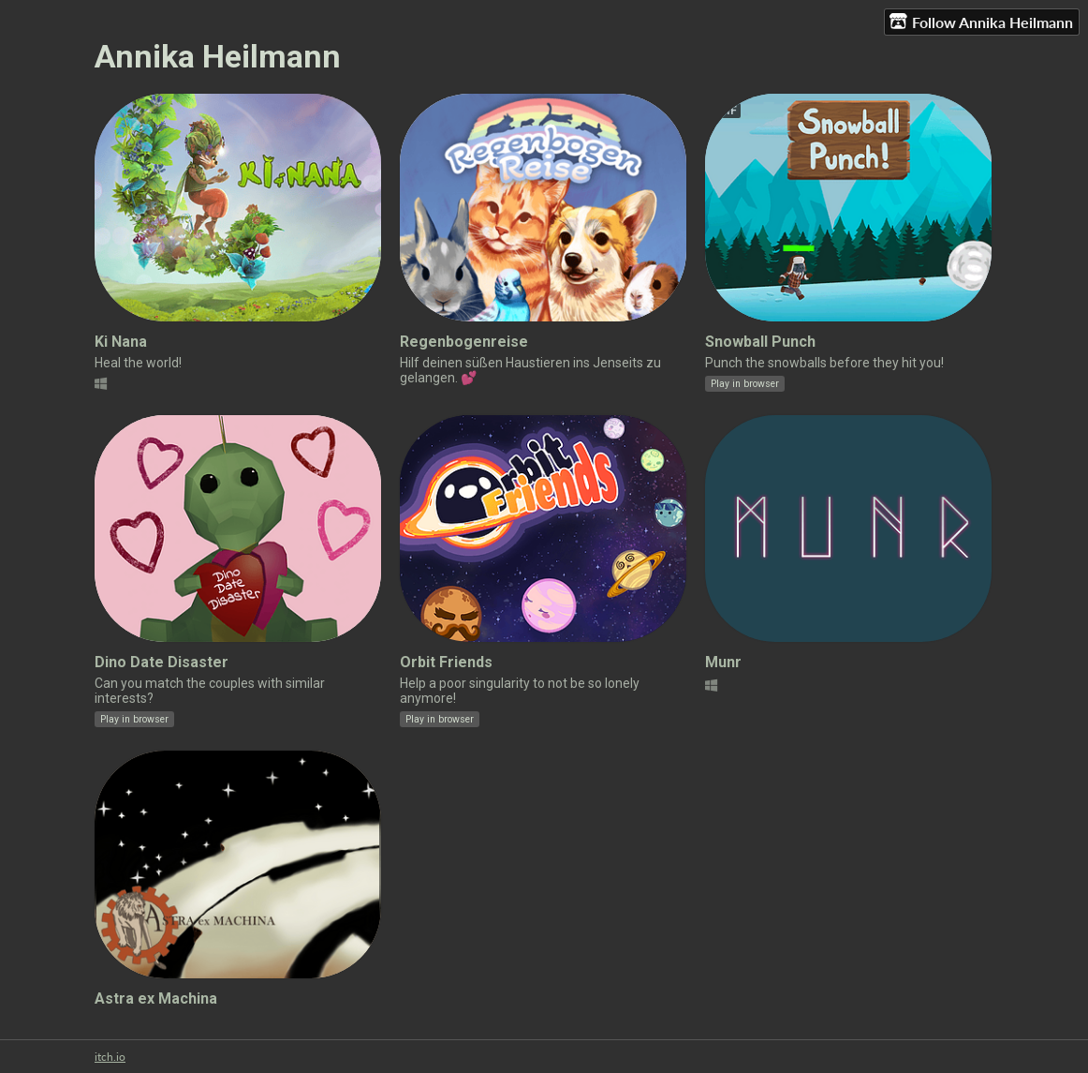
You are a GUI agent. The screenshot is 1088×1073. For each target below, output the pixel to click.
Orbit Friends (446, 662)
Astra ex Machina (156, 998)
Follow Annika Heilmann (981, 21)
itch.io (110, 1057)
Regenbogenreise (464, 341)
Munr (723, 662)
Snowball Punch (760, 341)
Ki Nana (121, 341)
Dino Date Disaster (161, 662)
